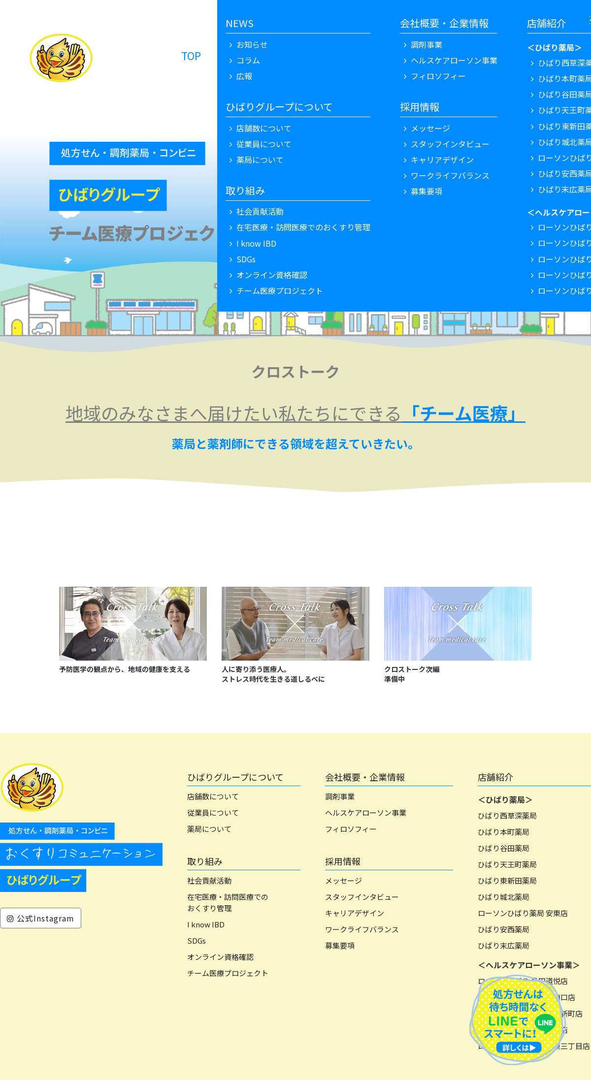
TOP (191, 55)
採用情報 (343, 861)
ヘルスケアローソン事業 (365, 812)
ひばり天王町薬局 (507, 864)
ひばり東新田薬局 (507, 880)
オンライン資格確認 (220, 957)
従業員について (213, 812)
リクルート (447, 55)
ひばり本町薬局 (503, 831)
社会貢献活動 (209, 880)
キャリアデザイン (354, 913)
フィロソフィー (351, 829)
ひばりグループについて (235, 776)
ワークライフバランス (362, 929)
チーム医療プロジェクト (227, 973)
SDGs (196, 940)
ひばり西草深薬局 (507, 815)
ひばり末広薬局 (503, 945)
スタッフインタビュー (362, 896)
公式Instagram (40, 918)
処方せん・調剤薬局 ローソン (289, 55)
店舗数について (213, 796)
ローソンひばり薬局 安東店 (523, 913)
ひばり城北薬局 (503, 896)
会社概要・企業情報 (365, 776)
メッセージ (343, 880)
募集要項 (340, 945)
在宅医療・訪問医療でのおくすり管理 (227, 902)
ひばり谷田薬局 (503, 848)
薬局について (209, 829)
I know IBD (206, 924)
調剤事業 (340, 796)
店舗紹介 (495, 776)
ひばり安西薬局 (503, 929)
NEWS (391, 55)
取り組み (205, 861)
